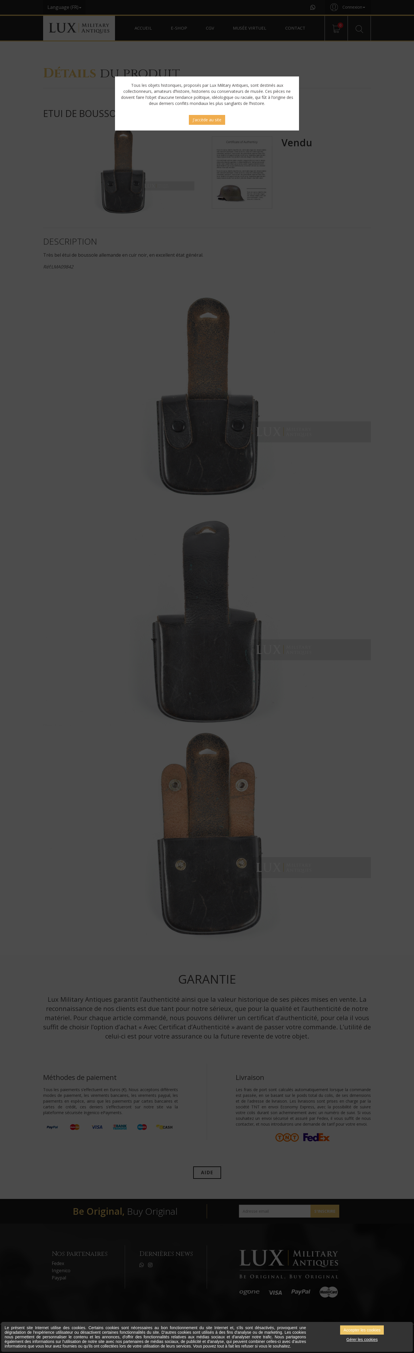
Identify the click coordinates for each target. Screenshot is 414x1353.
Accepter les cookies (362, 1330)
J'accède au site (207, 119)
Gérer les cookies (362, 1339)
